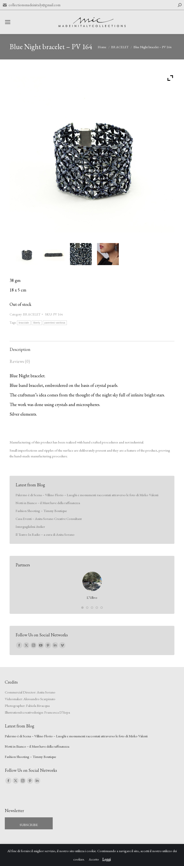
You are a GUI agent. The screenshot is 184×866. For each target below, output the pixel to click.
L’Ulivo (92, 597)
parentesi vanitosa (55, 322)
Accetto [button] (94, 859)
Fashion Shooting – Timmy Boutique (41, 510)
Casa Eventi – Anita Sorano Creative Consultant (49, 518)
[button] (82, 607)
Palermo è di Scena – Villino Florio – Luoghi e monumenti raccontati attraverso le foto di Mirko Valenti (87, 495)
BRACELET (31, 314)
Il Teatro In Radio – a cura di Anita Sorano (45, 534)
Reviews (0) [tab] (20, 361)
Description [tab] (20, 349)
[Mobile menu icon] (8, 22)
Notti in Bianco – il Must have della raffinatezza (48, 502)
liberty (36, 322)
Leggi (106, 859)
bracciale (24, 322)
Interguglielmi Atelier (30, 526)
